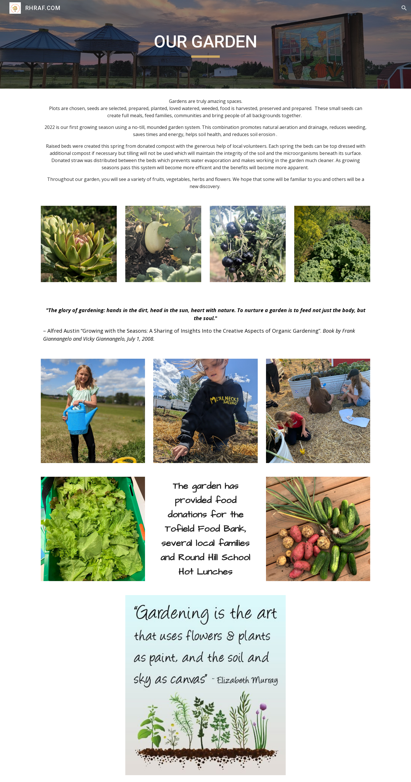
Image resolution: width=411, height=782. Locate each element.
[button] (404, 8)
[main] (205, 44)
